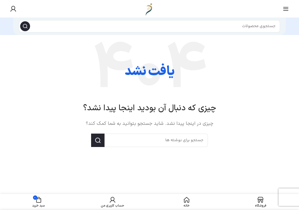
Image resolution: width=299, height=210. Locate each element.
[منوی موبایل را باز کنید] (286, 9)
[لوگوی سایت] (149, 8)
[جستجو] (149, 26)
